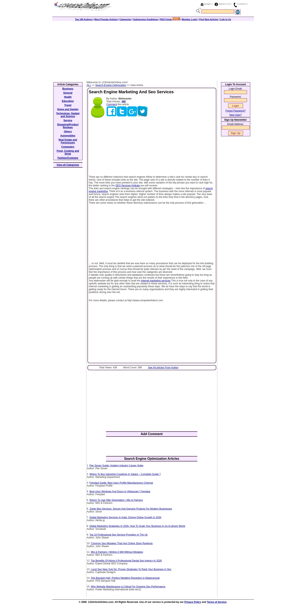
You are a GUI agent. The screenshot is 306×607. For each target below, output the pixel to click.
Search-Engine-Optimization (110, 85)
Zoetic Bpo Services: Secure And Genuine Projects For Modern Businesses (131, 508)
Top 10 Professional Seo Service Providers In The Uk (119, 534)
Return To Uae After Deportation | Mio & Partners (116, 500)
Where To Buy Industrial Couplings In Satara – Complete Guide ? (125, 474)
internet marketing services (155, 280)
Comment (111, 104)
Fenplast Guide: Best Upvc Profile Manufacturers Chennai (121, 482)
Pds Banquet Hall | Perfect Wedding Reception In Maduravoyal (125, 578)
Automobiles (67, 135)
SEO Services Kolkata (127, 185)
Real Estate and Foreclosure (68, 141)
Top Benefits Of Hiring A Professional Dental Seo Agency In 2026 (126, 560)
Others (68, 131)
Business (67, 88)
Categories (125, 19)
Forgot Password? (235, 110)
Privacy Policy (192, 602)
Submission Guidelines (145, 19)
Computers (67, 146)
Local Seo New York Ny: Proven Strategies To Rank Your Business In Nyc (131, 569)
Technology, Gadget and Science (68, 115)
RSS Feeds (170, 19)
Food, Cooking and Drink (68, 152)
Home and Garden (67, 109)
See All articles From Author (163, 367)
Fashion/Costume (67, 157)
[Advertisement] (153, 50)
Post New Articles (208, 19)
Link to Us (225, 19)
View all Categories (68, 164)
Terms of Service (217, 602)
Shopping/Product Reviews (68, 126)
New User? (235, 114)
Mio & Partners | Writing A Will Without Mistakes (117, 552)
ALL (89, 85)
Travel (67, 105)
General (67, 92)
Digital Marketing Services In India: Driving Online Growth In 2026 (125, 517)
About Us (224, 4)
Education (68, 101)
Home (207, 4)
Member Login (189, 19)
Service (67, 120)
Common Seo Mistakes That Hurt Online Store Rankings (122, 543)
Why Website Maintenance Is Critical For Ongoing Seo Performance (128, 586)
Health (68, 97)
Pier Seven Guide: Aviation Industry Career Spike (116, 465)
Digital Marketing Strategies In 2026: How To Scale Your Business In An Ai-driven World (137, 526)
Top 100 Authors (84, 19)
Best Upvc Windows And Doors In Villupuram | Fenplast (120, 491)
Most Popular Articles (106, 19)
